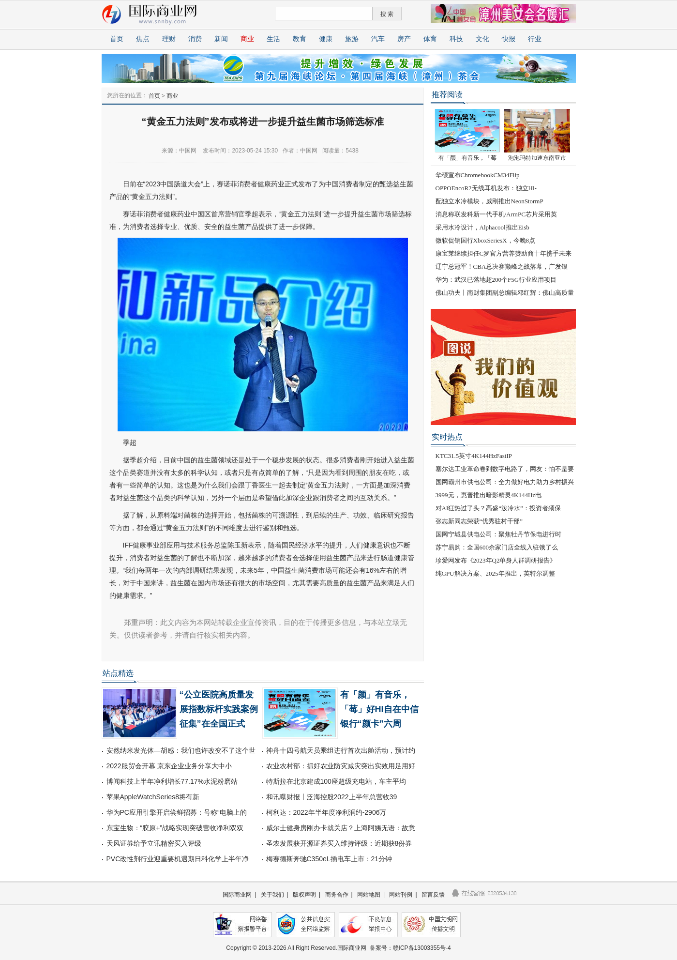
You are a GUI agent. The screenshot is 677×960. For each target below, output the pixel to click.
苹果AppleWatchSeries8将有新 (152, 797)
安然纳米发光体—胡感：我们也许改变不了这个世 (181, 750)
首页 (116, 39)
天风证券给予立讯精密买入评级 (153, 843)
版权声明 (304, 894)
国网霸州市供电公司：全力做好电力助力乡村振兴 (505, 482)
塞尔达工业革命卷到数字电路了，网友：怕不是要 (505, 468)
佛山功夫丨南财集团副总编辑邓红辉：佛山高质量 (505, 292)
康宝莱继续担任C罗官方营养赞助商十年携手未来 (504, 253)
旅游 (352, 39)
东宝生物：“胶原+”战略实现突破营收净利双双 (175, 828)
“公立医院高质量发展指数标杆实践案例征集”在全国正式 (219, 709)
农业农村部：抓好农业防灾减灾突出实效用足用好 (340, 766)
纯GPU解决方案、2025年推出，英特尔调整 (495, 573)
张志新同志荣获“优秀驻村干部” (479, 521)
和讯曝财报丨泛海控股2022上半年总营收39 (331, 797)
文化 (482, 39)
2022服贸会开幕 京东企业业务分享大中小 (169, 766)
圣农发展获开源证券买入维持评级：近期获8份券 (339, 843)
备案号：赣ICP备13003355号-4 (410, 948)
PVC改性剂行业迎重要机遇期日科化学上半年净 (177, 859)
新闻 (221, 39)
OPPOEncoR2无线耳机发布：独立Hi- (486, 188)
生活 (273, 39)
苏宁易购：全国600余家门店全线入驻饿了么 (497, 547)
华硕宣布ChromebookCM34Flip (478, 175)
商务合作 (336, 894)
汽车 (378, 39)
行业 (535, 39)
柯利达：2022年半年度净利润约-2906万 (326, 812)
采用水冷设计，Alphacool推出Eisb (482, 227)
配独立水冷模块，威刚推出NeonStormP (489, 201)
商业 (247, 39)
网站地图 (368, 894)
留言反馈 (433, 894)
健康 (325, 39)
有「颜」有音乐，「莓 (467, 157)
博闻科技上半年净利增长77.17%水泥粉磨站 (172, 781)
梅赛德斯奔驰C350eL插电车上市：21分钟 (329, 859)
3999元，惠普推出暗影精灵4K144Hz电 (489, 495)
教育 (299, 39)
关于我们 (272, 894)
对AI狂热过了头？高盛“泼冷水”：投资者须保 (498, 508)
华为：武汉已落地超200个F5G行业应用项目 (496, 279)
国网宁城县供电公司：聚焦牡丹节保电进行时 (498, 534)
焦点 (143, 39)
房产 (404, 39)
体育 (430, 39)
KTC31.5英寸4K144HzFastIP (474, 455)
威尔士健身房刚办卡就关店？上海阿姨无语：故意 (340, 828)
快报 (508, 39)
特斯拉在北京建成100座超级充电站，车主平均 (336, 781)
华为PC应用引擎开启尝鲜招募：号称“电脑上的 (176, 812)
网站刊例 (400, 894)
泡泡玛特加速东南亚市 (537, 157)
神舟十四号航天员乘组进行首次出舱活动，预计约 (340, 750)
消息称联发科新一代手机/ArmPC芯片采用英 (496, 214)
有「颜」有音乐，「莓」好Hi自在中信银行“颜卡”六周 (379, 709)
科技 (456, 39)
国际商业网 (237, 894)
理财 (169, 39)
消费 (195, 39)
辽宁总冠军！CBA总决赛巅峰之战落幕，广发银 (502, 266)
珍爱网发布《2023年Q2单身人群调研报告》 (496, 560)
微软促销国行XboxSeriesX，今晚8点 (486, 240)
